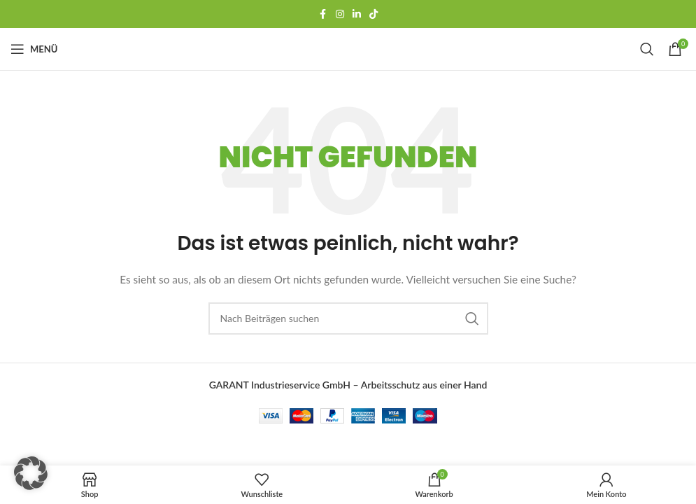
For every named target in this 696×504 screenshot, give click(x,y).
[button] (31, 473)
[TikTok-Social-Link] (373, 14)
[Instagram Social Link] (340, 14)
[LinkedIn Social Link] (356, 14)
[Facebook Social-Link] (323, 14)
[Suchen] (647, 49)
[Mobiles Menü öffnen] (33, 49)
